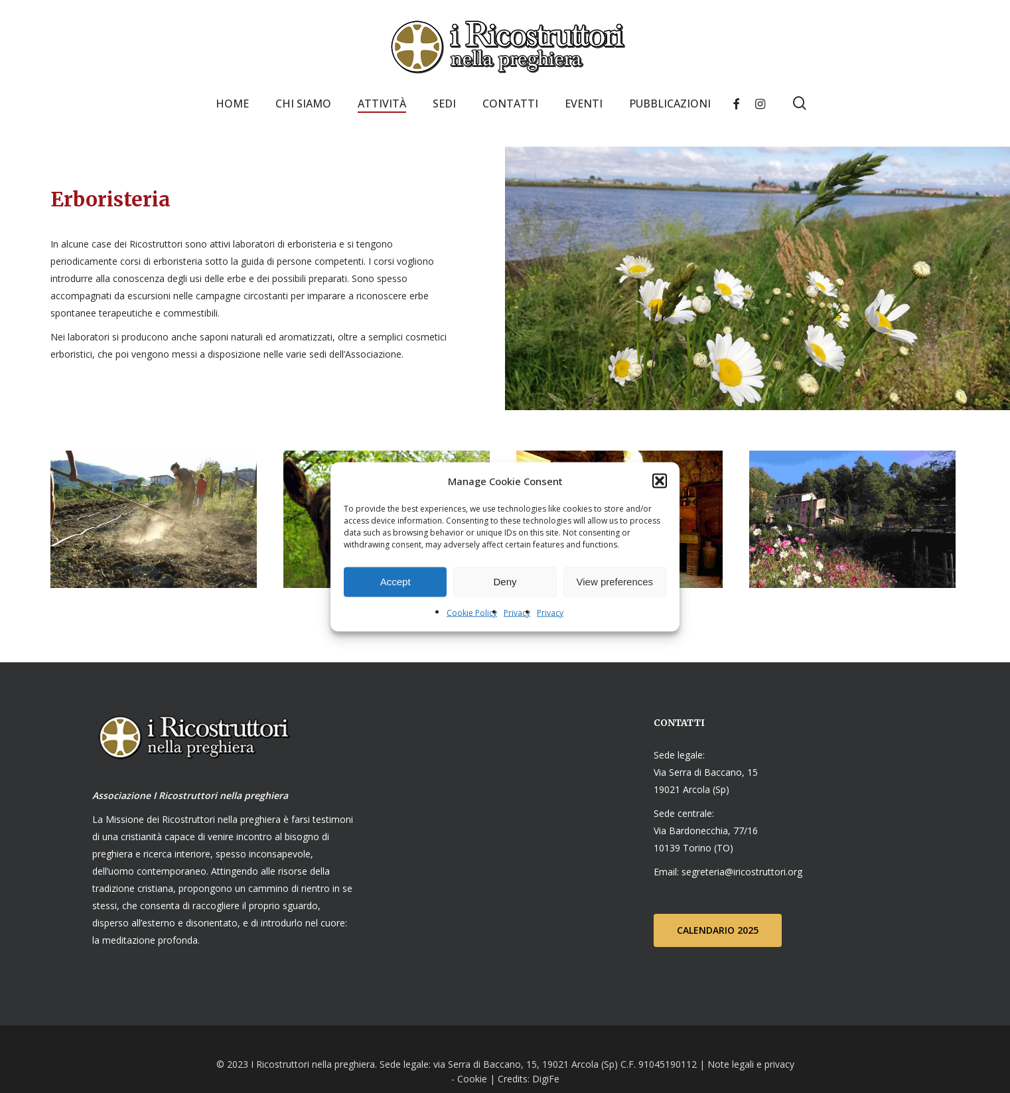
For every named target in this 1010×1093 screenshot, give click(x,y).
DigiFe (544, 1078)
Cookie (472, 1078)
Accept (395, 581)
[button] (659, 480)
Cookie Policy (472, 612)
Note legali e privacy (750, 1064)
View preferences (615, 581)
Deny (504, 581)
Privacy (517, 612)
